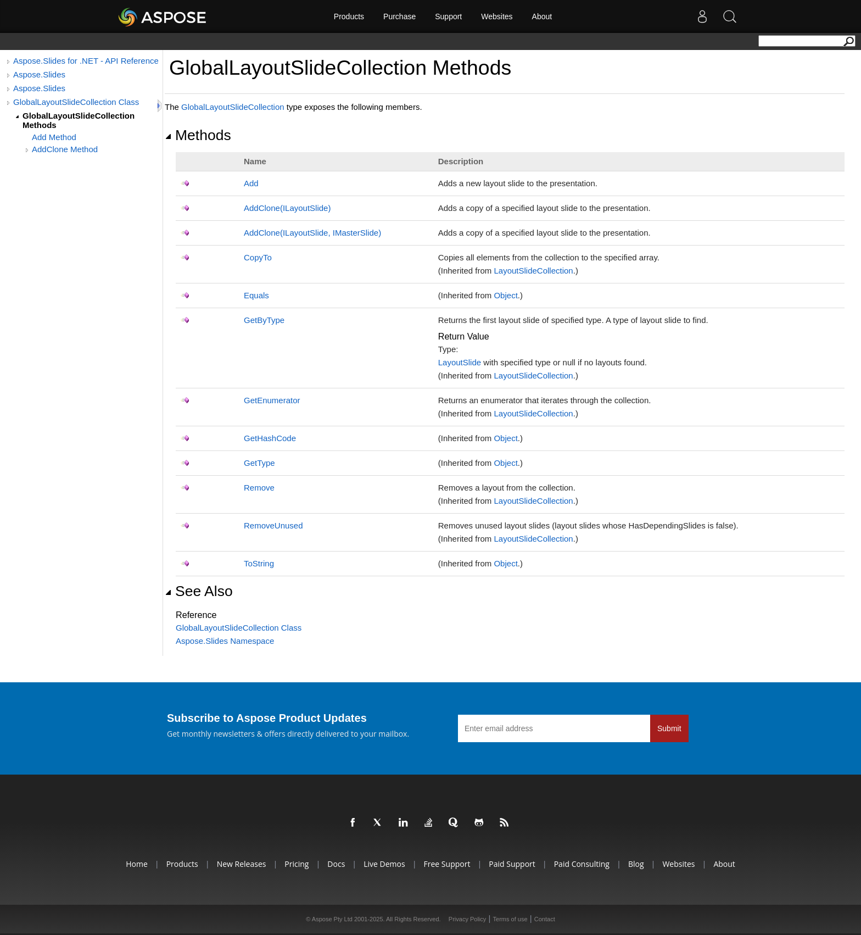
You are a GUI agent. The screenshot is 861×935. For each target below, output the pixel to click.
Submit (669, 728)
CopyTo (258, 257)
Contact (544, 919)
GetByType (264, 320)
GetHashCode (270, 438)
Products (349, 16)
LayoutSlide (459, 362)
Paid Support (512, 864)
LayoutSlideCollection (533, 270)
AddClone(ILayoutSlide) (287, 208)
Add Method (54, 137)
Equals (256, 295)
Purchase (399, 16)
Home (137, 864)
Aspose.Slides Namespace (225, 640)
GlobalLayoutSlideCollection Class (76, 102)
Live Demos (384, 864)
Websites (496, 16)
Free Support (447, 864)
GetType (259, 462)
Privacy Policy (467, 919)
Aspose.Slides (39, 74)
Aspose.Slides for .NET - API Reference (86, 60)
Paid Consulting (582, 864)
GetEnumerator (272, 400)
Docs (336, 864)
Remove (259, 487)
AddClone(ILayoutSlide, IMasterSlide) (312, 232)
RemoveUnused (273, 525)
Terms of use (510, 919)
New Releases (241, 864)
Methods (198, 135)
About (542, 16)
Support (448, 16)
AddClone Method (65, 149)
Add (251, 183)
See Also (199, 591)
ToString (259, 563)
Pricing (296, 864)
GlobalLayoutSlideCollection (232, 107)
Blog (636, 864)
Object (505, 295)
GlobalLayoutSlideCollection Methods (79, 120)
